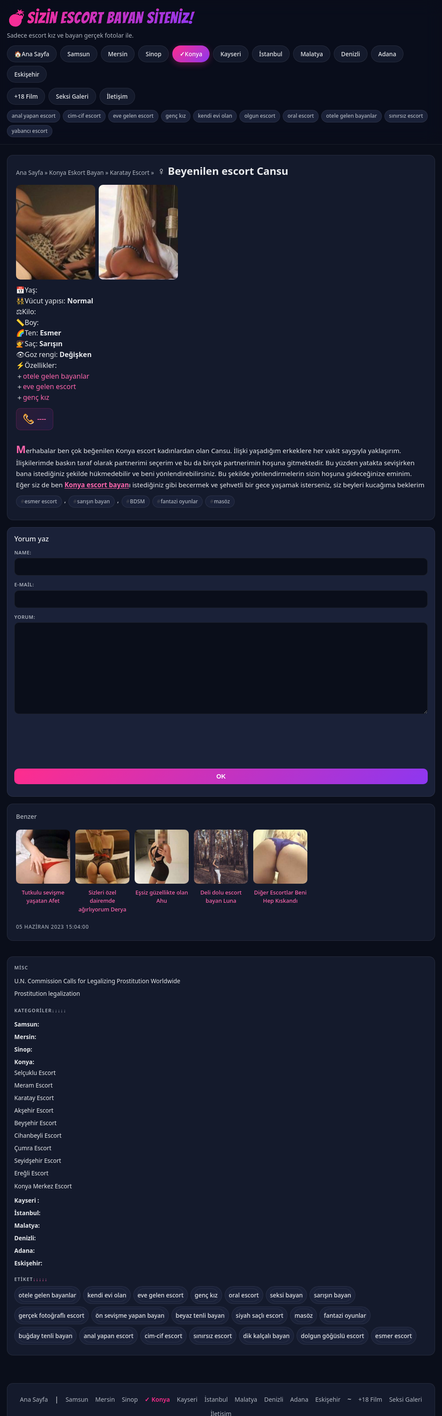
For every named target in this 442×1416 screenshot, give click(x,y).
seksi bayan (286, 1295)
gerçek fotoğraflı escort (51, 1315)
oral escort (300, 115)
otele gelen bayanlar (351, 115)
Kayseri (230, 54)
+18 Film (26, 96)
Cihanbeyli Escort (37, 1135)
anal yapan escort (33, 115)
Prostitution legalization (47, 993)
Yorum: (24, 617)
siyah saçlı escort (260, 1315)
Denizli (350, 54)
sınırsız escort (406, 115)
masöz (222, 501)
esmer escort (41, 501)
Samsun (79, 54)
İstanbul (271, 54)
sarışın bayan (93, 501)
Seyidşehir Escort (37, 1160)
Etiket (31, 1279)
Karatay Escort (129, 172)
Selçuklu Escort (35, 1072)
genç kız (176, 115)
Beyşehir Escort (35, 1123)
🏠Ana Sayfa (31, 54)
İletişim (117, 96)
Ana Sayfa (29, 172)
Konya (193, 54)
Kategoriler (40, 1010)
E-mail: (24, 584)
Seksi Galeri (72, 96)
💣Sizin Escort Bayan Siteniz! (100, 18)
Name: (22, 552)
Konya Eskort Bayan (76, 172)
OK (221, 776)
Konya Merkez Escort (43, 1186)
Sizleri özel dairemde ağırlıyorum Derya (102, 901)
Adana (387, 54)
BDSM (137, 501)
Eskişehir (26, 74)
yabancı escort (30, 131)
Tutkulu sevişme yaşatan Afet (43, 896)
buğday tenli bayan (45, 1336)
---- (41, 419)
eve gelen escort (133, 115)
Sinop (153, 54)
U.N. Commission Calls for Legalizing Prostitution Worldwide (97, 981)
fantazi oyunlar (179, 501)
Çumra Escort (33, 1148)
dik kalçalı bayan (266, 1336)
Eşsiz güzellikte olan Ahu (162, 896)
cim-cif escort (84, 115)
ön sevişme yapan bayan (130, 1315)
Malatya (311, 54)
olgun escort (259, 115)
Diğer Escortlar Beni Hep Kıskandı (280, 896)
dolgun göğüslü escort (332, 1336)
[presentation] (80, 741)
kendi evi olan (215, 115)
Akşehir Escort (34, 1110)
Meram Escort (33, 1085)
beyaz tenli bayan (200, 1315)
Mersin (118, 54)
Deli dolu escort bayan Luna (221, 896)
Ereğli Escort (31, 1173)
